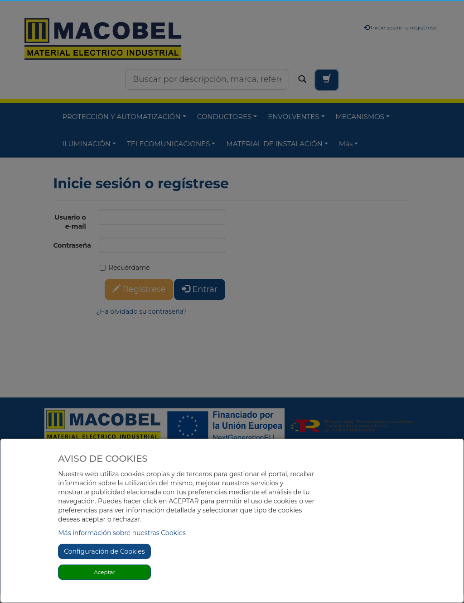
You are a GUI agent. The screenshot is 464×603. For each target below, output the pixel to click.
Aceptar (104, 572)
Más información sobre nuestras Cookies (122, 533)
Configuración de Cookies (104, 551)
